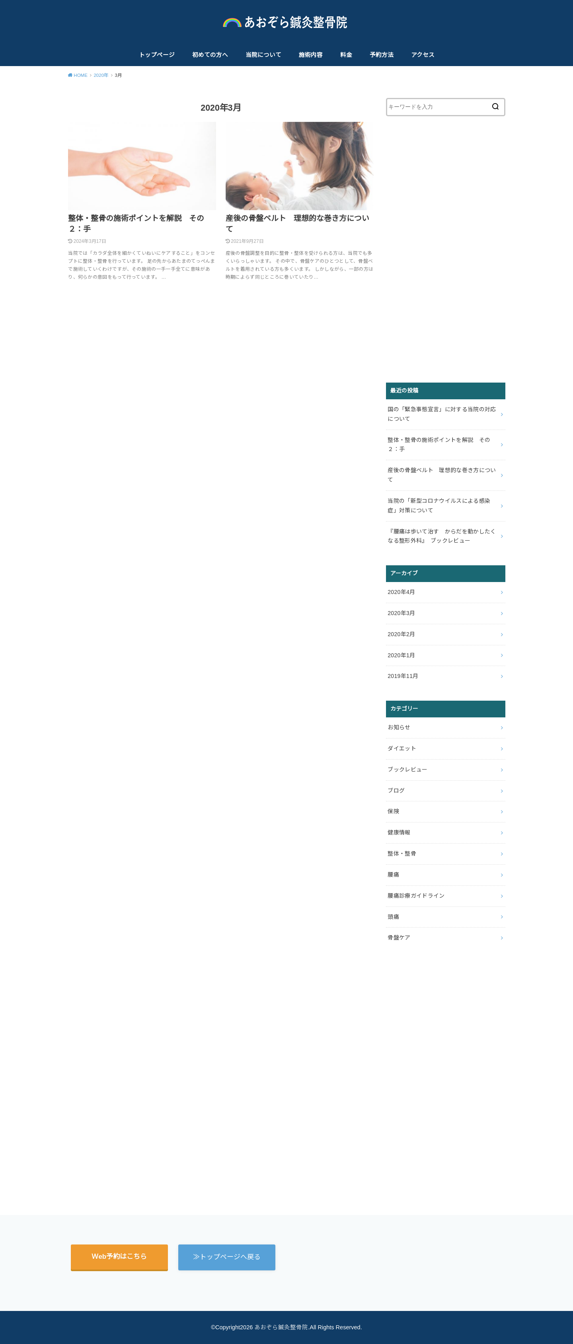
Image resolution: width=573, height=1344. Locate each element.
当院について (263, 55)
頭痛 (393, 917)
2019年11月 (403, 676)
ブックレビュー (407, 769)
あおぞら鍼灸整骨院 (281, 1327)
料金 (346, 55)
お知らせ (399, 727)
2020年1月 (401, 655)
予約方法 (382, 55)
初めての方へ (210, 55)
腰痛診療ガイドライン (416, 896)
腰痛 (393, 874)
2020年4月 (401, 592)
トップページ (157, 55)
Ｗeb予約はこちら (119, 1256)
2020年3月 (401, 613)
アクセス (423, 55)
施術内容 (311, 55)
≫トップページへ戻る (227, 1257)
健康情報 (399, 832)
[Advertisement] (445, 249)
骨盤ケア (399, 937)
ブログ (396, 790)
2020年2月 (401, 634)
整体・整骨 (402, 853)
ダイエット (402, 748)
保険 (393, 811)
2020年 (101, 75)
